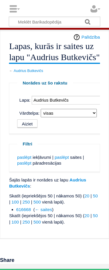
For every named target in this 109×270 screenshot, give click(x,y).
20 (86, 195)
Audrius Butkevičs (28, 71)
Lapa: (25, 100)
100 (15, 201)
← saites (43, 209)
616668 (23, 209)
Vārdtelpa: (29, 113)
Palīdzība (90, 37)
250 (26, 201)
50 (95, 195)
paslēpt (24, 157)
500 (37, 201)
